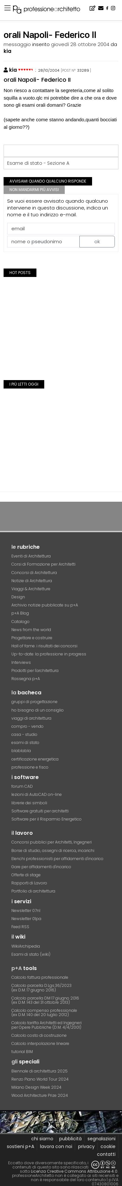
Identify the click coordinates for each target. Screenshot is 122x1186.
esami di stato (25, 742)
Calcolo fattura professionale (39, 977)
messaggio (17, 44)
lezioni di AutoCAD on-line (36, 794)
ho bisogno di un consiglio (37, 710)
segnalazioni (101, 1138)
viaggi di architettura (31, 718)
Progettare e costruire (31, 638)
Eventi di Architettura (31, 556)
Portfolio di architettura (33, 891)
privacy (86, 1146)
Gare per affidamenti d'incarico (41, 866)
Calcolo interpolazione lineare (40, 1043)
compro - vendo (27, 726)
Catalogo (20, 621)
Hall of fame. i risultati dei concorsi (44, 646)
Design (18, 597)
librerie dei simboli (29, 803)
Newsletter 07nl (25, 910)
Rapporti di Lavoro (29, 883)
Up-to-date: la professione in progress (48, 654)
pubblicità (70, 1138)
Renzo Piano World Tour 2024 (40, 1079)
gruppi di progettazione (34, 701)
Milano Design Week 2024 (36, 1087)
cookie (108, 1146)
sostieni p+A (20, 1146)
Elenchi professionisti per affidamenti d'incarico (57, 858)
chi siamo (42, 1138)
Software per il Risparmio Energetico (46, 819)
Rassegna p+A (25, 678)
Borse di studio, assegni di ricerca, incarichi (52, 850)
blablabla (21, 750)
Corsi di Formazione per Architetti (43, 564)
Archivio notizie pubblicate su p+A (44, 605)
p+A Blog (20, 613)
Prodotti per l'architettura (35, 670)
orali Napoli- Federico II (37, 80)
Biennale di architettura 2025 (39, 1071)
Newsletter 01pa (26, 918)
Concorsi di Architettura (34, 572)
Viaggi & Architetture (30, 589)
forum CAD (22, 786)
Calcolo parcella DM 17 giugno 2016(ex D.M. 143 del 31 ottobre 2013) (45, 1000)
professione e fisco (29, 767)
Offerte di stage (26, 875)
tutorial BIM (22, 1051)
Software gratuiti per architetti (40, 811)
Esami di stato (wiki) (30, 954)
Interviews (21, 662)
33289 (83, 70)
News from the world (31, 629)
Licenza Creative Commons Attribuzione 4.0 (74, 1171)
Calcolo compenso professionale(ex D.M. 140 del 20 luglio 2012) (44, 1012)
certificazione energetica (35, 759)
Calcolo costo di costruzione (39, 1035)
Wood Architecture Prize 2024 (39, 1095)
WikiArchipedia (25, 946)
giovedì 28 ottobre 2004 (80, 44)
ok (97, 241)
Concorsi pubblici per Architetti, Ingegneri (51, 842)
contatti (106, 1154)
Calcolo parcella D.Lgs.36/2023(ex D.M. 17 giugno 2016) (41, 987)
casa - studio (24, 734)
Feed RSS (20, 926)
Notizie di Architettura (31, 580)
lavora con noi (56, 1146)
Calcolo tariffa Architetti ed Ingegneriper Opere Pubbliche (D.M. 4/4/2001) (46, 1025)
